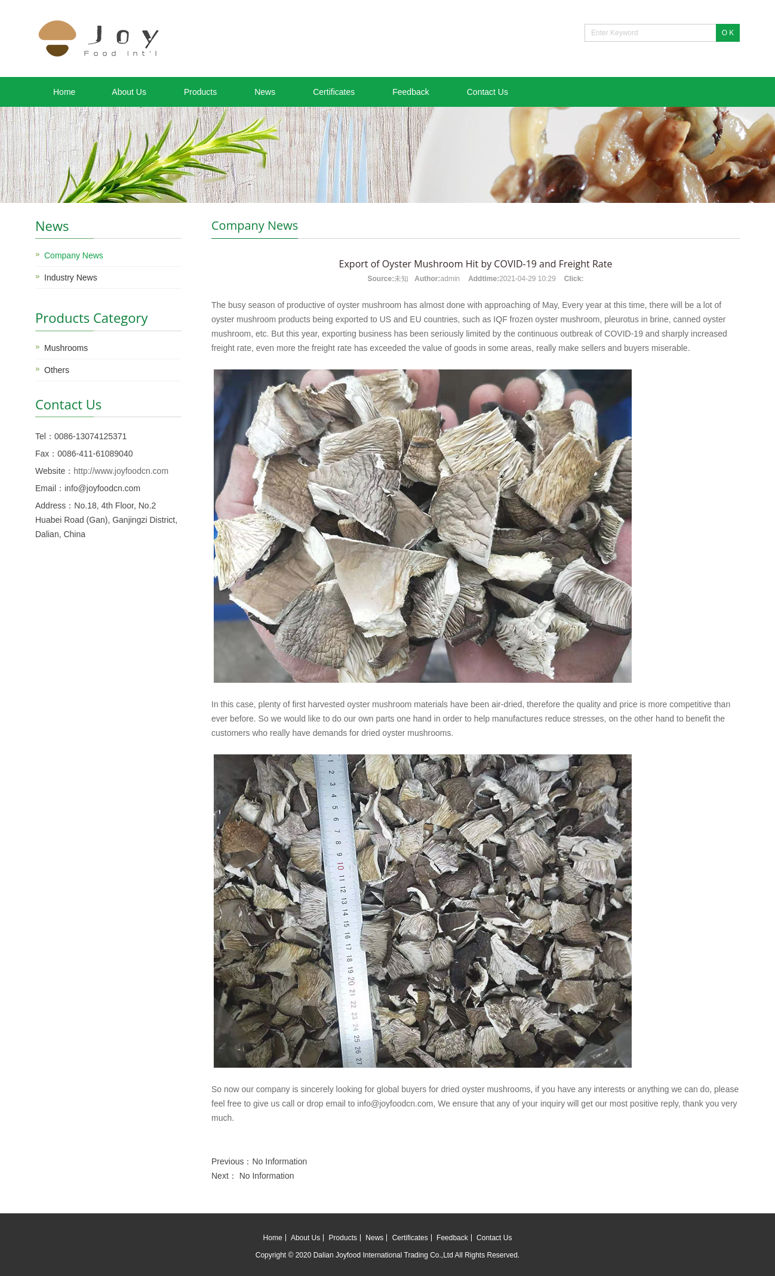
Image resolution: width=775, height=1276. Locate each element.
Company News (73, 255)
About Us (129, 92)
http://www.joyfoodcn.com (120, 471)
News (264, 92)
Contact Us (487, 92)
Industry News (70, 277)
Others (56, 370)
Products (200, 92)
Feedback (410, 92)
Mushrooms (66, 348)
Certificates (334, 92)
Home (64, 92)
